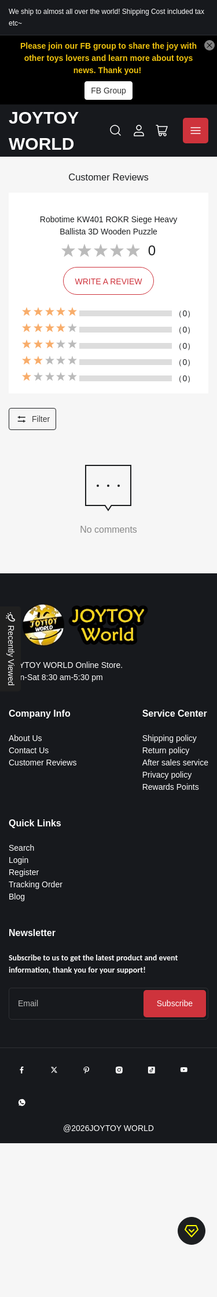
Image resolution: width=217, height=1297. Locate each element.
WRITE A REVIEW (108, 281)
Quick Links (35, 823)
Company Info (40, 713)
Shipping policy (169, 738)
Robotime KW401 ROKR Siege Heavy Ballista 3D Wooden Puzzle (108, 225)
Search (21, 847)
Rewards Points (170, 787)
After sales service (175, 762)
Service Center (174, 713)
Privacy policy (167, 774)
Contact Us (29, 750)
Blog (17, 896)
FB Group (108, 90)
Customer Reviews (42, 762)
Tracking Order (35, 884)
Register (24, 872)
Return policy (166, 750)
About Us (25, 738)
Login (18, 860)
